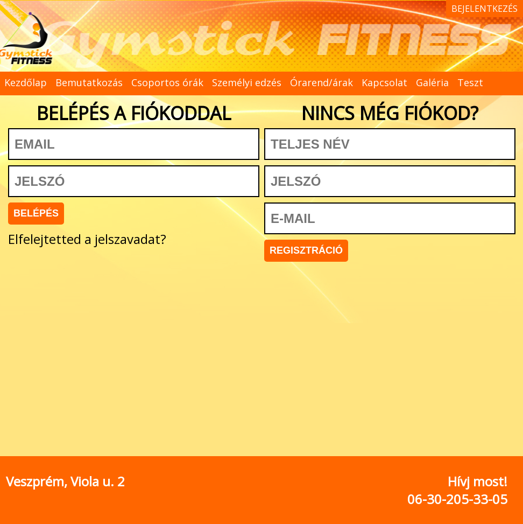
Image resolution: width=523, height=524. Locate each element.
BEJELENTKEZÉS (484, 9)
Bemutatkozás (89, 82)
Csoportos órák (167, 82)
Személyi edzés (246, 82)
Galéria (432, 82)
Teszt (470, 82)
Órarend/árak (321, 82)
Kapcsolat (384, 82)
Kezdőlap (25, 82)
